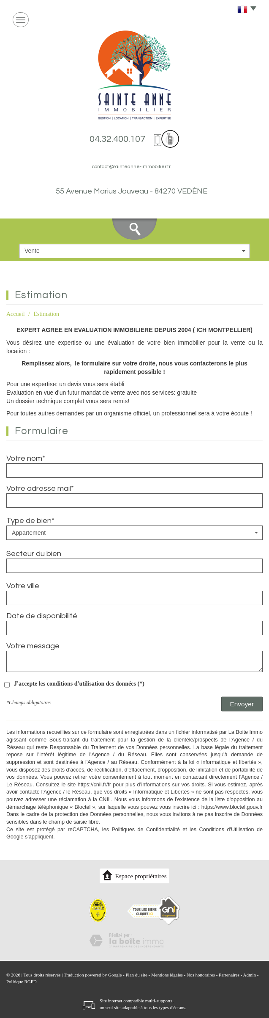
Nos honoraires (201, 974)
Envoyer (242, 704)
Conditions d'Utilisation (226, 830)
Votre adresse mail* (40, 488)
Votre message (33, 646)
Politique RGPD (21, 981)
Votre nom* (25, 458)
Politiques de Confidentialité (145, 830)
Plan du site (136, 974)
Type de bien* (30, 521)
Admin (249, 974)
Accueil (15, 314)
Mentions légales (167, 974)
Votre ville (22, 586)
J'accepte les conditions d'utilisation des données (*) (79, 684)
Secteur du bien (33, 554)
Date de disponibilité (41, 616)
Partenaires (229, 974)
